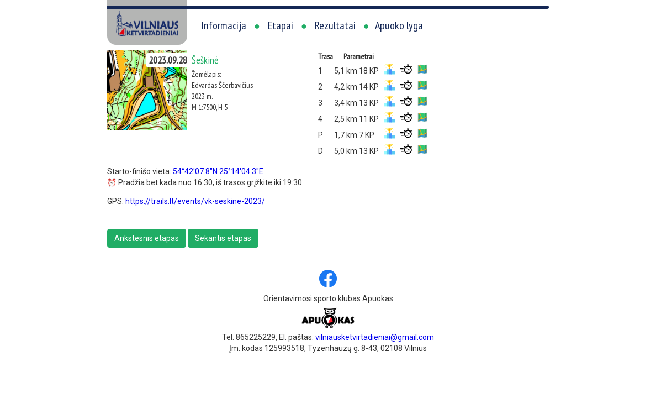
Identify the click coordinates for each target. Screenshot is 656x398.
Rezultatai (335, 25)
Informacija (223, 25)
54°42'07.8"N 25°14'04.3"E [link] (218, 171)
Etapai (280, 25)
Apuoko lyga (399, 25)
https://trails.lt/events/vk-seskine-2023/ (195, 201)
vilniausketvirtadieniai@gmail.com (374, 337)
